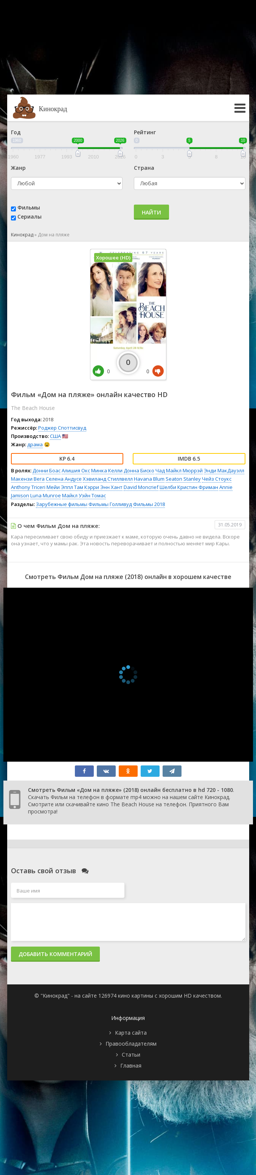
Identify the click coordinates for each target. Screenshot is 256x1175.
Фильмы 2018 (149, 504)
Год (16, 132)
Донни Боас (47, 470)
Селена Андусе (64, 478)
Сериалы (29, 216)
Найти (151, 212)
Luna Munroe (45, 495)
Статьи (131, 1054)
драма (35, 444)
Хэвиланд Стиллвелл (108, 478)
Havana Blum (149, 478)
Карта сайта (131, 1032)
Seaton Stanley (183, 478)
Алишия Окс (76, 470)
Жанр (18, 167)
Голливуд (121, 504)
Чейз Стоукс (216, 478)
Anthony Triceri (28, 487)
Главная (130, 1065)
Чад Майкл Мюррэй (179, 470)
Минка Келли (107, 470)
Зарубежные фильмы (61, 504)
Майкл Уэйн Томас (84, 495)
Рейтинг (145, 132)
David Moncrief (141, 487)
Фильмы (28, 207)
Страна (144, 167)
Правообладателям (131, 1043)
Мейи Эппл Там (65, 487)
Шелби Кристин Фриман (189, 487)
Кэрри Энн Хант (103, 487)
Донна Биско (139, 470)
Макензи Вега (28, 478)
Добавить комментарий (55, 954)
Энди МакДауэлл (224, 470)
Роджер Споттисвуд (62, 427)
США (55, 436)
